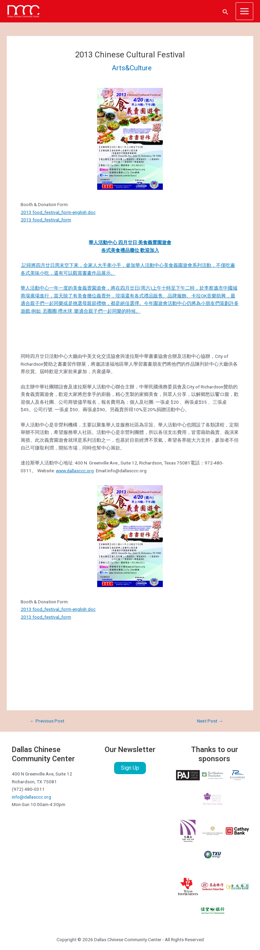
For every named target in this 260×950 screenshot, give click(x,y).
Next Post (210, 721)
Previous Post (47, 721)
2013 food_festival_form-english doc (58, 212)
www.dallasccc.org (75, 470)
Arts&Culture (132, 68)
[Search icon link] (225, 11)
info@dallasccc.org (31, 797)
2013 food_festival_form (46, 219)
